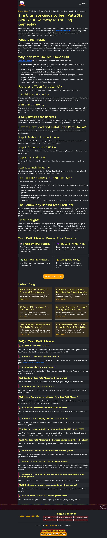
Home (20, 11)
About (28, 516)
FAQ (37, 516)
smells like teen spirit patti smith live (81, 520)
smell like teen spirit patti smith (81, 517)
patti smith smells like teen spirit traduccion (66, 520)
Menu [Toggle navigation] (83, 3)
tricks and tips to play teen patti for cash (51, 517)
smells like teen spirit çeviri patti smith (66, 517)
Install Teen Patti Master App (33, 363)
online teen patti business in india (51, 520)
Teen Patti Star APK (62, 31)
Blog (26, 11)
